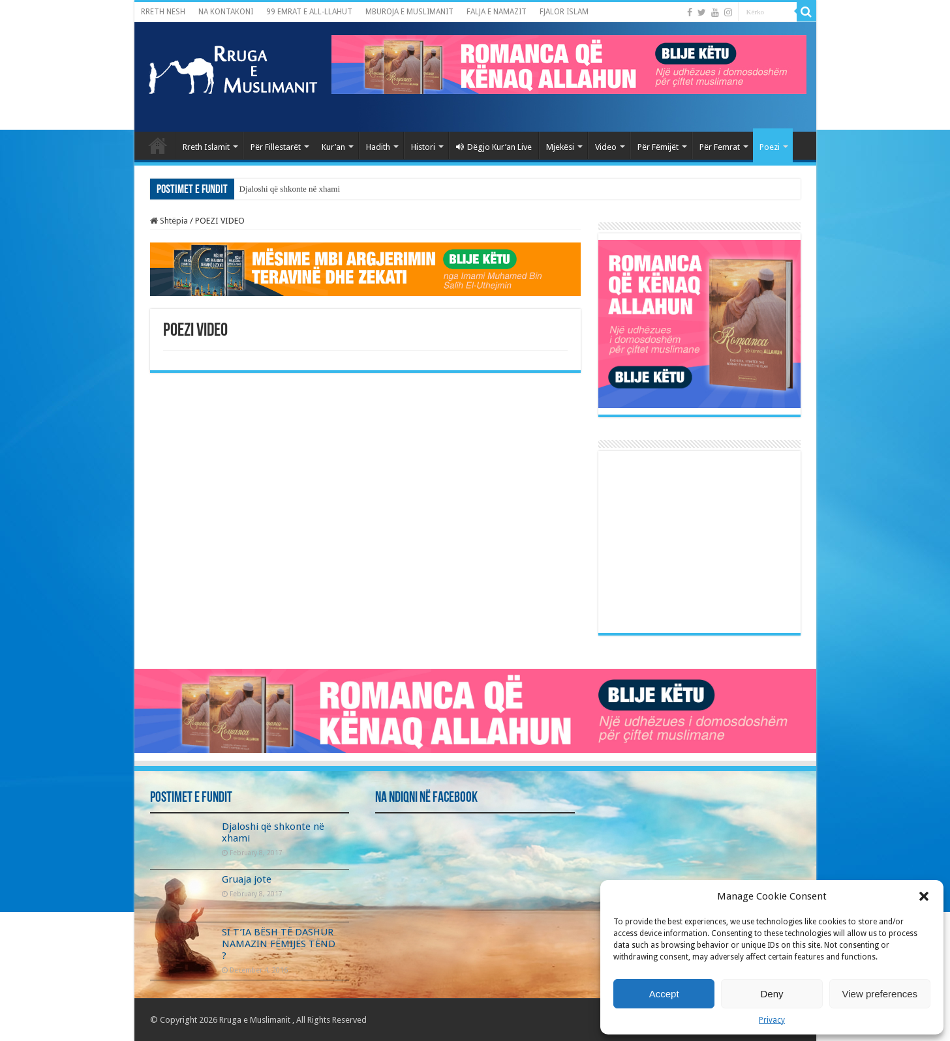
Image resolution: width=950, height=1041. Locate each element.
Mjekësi (560, 147)
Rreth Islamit (206, 147)
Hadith (378, 147)
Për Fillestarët (276, 147)
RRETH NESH (163, 11)
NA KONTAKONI (225, 11)
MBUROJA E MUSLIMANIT (409, 11)
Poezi (769, 147)
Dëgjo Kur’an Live (494, 147)
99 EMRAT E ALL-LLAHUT (309, 11)
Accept (664, 993)
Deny (771, 993)
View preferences (880, 993)
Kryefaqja (158, 145)
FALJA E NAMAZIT (497, 11)
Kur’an (333, 147)
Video (606, 147)
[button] (923, 896)
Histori (423, 147)
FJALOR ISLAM (564, 11)
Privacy (772, 1020)
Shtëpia (169, 221)
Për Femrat (719, 147)
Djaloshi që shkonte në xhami (290, 189)
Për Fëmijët (658, 147)
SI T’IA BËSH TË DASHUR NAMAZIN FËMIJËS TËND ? (278, 943)
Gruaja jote (246, 879)
